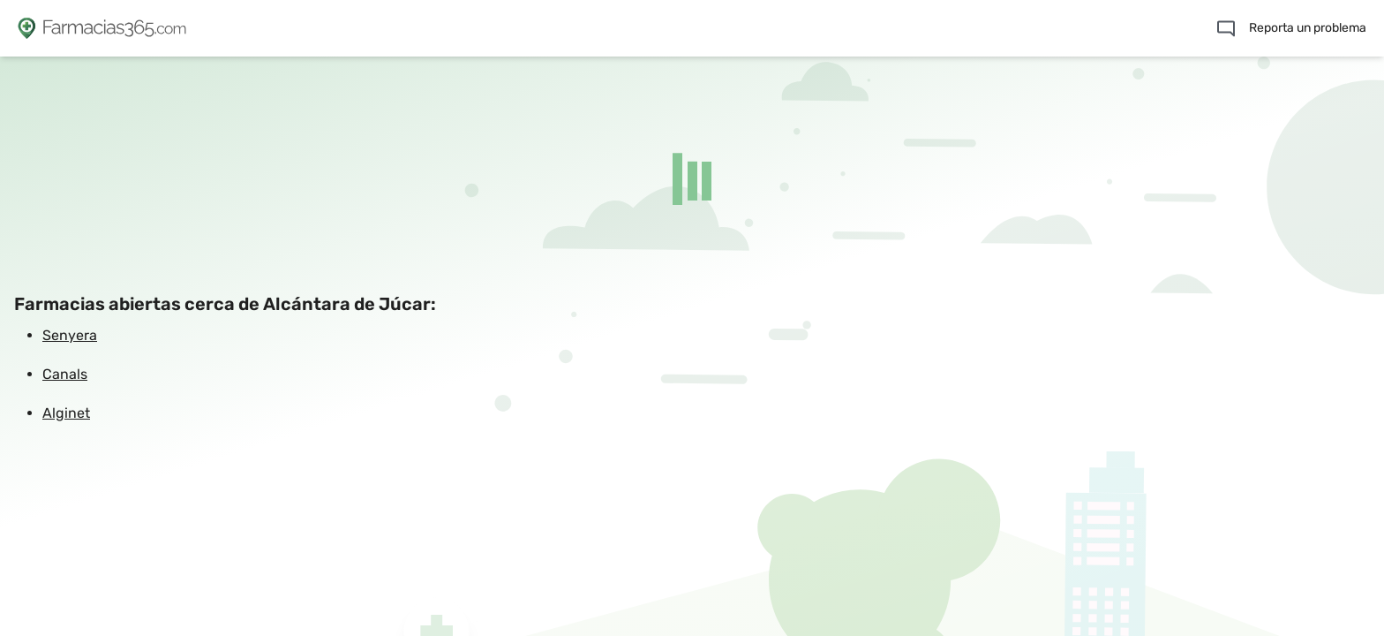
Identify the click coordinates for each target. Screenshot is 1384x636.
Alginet (66, 413)
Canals (64, 374)
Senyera (69, 335)
